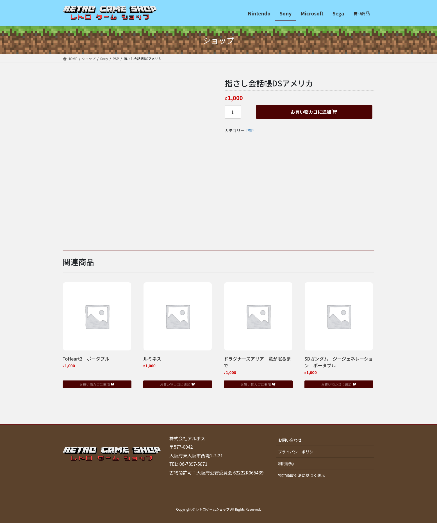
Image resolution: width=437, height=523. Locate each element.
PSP (250, 130)
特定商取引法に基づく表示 (301, 475)
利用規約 (286, 463)
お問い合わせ (290, 440)
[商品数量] (233, 112)
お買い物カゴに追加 (311, 111)
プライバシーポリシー (297, 452)
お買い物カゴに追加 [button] (94, 384)
